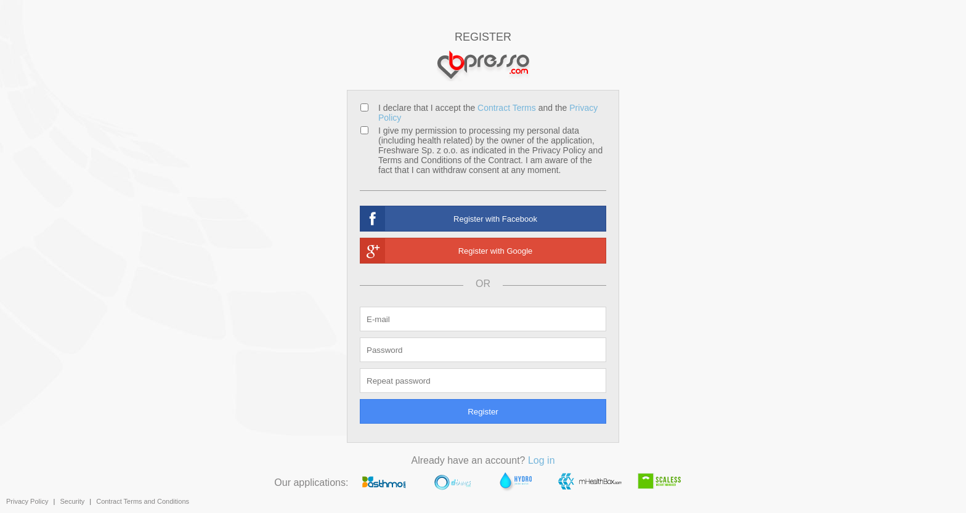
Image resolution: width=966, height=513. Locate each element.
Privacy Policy (27, 501)
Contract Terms (506, 108)
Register (483, 411)
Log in (541, 460)
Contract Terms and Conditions (142, 501)
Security (72, 501)
